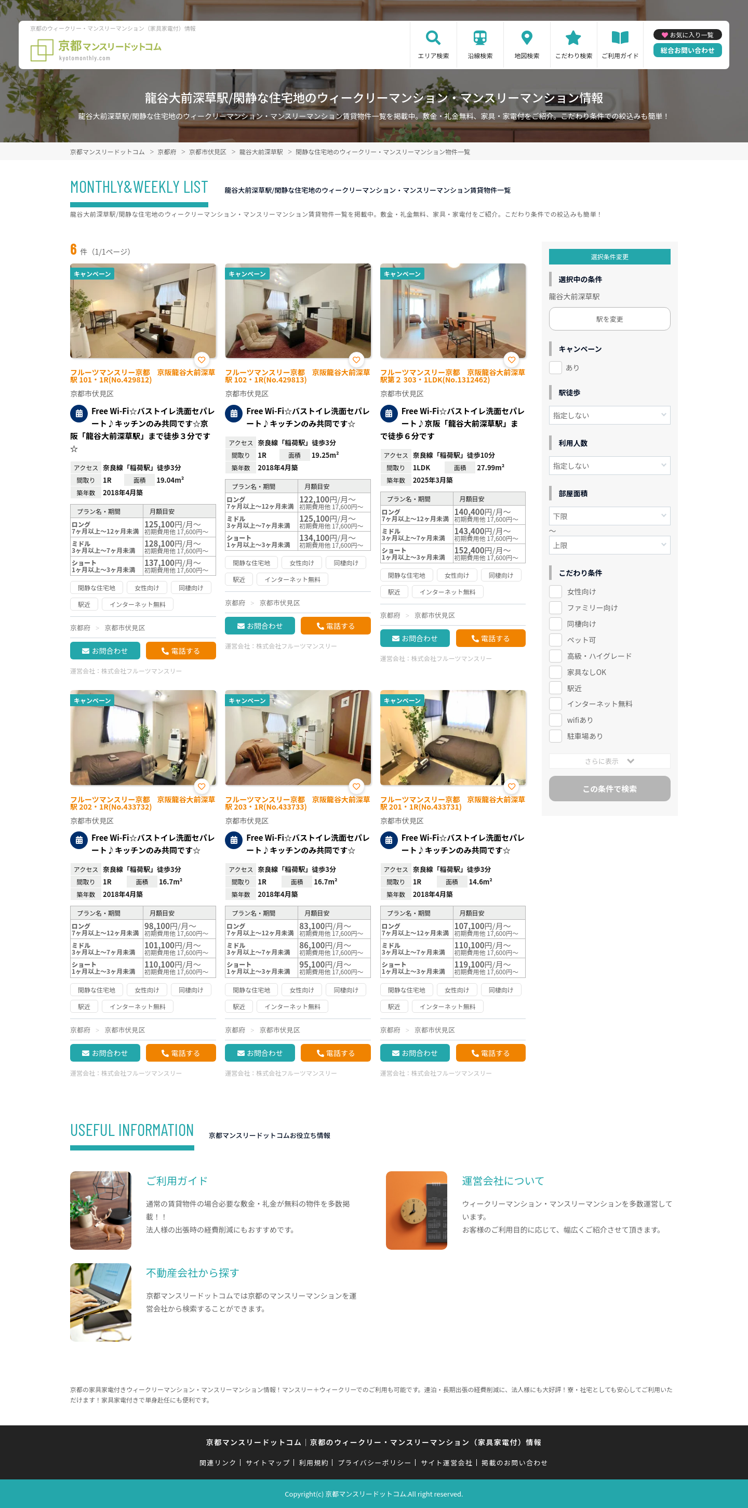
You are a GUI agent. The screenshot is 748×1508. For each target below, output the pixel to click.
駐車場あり (585, 736)
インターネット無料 (600, 703)
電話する (185, 650)
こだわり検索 (573, 55)
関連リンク (218, 1462)
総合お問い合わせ (688, 50)
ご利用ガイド (620, 55)
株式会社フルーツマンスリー (141, 670)
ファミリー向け (592, 607)
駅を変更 (609, 319)
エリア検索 (433, 55)
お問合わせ (109, 650)
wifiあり (580, 720)
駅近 (574, 688)
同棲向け (581, 623)
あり (573, 367)
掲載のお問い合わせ (515, 1462)
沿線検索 (480, 55)
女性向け (581, 591)
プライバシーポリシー (375, 1462)
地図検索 (526, 55)
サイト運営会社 (447, 1462)
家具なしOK (586, 672)
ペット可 (581, 639)
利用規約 (314, 1462)
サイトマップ (268, 1462)
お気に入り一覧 (691, 34)
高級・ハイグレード (599, 656)
